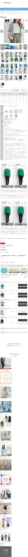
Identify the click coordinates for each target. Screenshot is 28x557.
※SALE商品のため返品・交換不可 (9, 270)
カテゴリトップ (8, 11)
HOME (2, 11)
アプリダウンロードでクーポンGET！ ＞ (14, 9)
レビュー (23, 90)
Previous (1, 31)
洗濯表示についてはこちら (10, 118)
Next (26, 31)
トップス (15, 11)
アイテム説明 (15, 90)
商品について (21, 139)
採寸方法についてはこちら (10, 138)
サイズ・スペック (5, 90)
